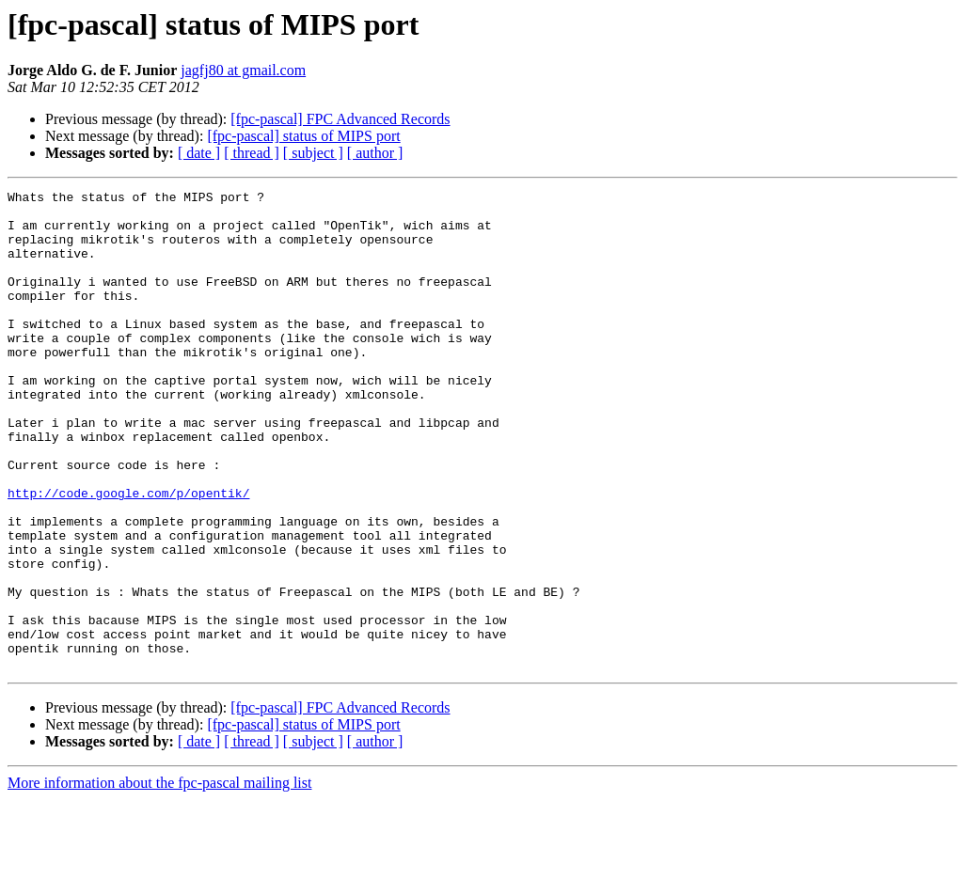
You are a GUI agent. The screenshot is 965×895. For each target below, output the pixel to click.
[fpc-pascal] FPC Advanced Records (340, 119)
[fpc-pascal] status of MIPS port (303, 136)
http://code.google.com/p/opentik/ (128, 554)
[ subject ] (313, 153)
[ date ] (199, 153)
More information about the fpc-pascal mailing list (159, 879)
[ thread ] (251, 153)
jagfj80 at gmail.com (243, 70)
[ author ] (375, 153)
